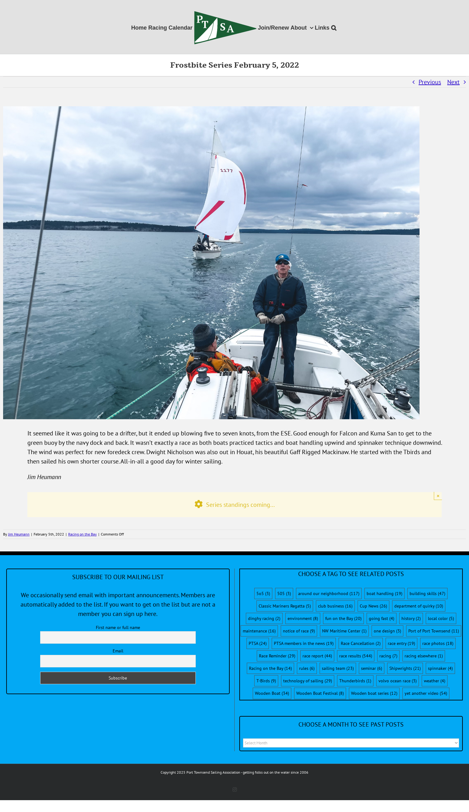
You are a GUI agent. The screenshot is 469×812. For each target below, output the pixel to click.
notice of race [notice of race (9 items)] (299, 631)
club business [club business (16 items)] (335, 606)
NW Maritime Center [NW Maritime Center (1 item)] (344, 631)
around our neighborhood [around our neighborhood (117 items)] (328, 593)
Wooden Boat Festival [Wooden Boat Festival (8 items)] (320, 693)
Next (453, 82)
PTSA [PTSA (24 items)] (258, 643)
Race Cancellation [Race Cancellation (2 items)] (361, 643)
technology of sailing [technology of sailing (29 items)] (307, 681)
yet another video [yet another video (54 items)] (426, 693)
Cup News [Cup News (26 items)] (373, 606)
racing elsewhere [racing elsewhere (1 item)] (424, 656)
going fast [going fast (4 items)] (381, 618)
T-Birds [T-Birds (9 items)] (266, 681)
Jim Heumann (19, 534)
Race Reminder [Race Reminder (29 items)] (277, 656)
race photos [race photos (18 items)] (437, 643)
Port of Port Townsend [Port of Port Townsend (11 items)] (433, 631)
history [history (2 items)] (411, 618)
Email (118, 651)
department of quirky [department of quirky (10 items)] (418, 606)
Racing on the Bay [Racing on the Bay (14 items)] (270, 668)
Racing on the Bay (82, 534)
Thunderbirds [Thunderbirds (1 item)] (355, 681)
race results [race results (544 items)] (355, 656)
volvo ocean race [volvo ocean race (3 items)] (397, 681)
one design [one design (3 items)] (387, 631)
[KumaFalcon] (211, 262)
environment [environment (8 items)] (303, 618)
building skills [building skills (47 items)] (427, 593)
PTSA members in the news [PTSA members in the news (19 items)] (304, 643)
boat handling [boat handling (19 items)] (384, 593)
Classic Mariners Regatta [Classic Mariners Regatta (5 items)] (285, 606)
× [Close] (438, 495)
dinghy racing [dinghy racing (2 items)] (264, 618)
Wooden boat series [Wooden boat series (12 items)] (374, 693)
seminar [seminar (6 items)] (371, 668)
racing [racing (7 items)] (388, 656)
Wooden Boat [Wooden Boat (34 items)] (272, 693)
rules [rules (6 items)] (307, 668)
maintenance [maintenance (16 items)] (259, 631)
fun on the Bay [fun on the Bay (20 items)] (343, 618)
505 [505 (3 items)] (284, 593)
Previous (430, 82)
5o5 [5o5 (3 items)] (263, 593)
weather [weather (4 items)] (434, 681)
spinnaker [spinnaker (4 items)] (440, 668)
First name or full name (118, 627)
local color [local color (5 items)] (441, 618)
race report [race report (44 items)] (317, 656)
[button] (333, 27)
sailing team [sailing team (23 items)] (338, 668)
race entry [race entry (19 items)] (401, 643)
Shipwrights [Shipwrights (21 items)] (405, 668)
